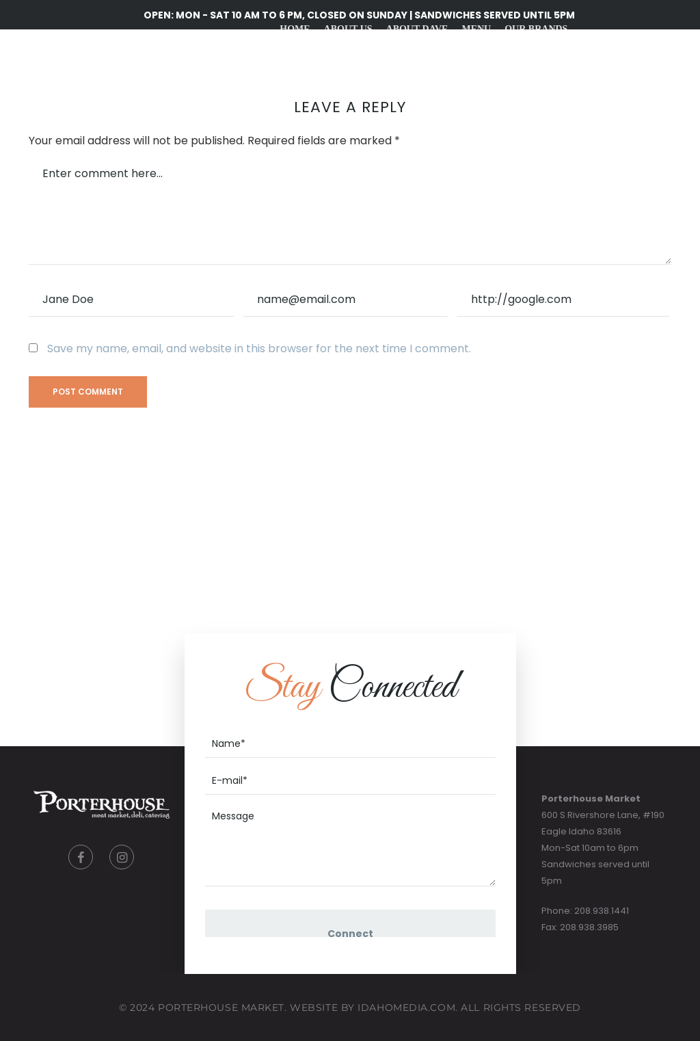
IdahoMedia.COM (406, 1007)
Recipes (387, 97)
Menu (476, 29)
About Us (347, 29)
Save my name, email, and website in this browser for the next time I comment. (259, 348)
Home (295, 29)
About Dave (417, 29)
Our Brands (535, 29)
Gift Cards (451, 97)
